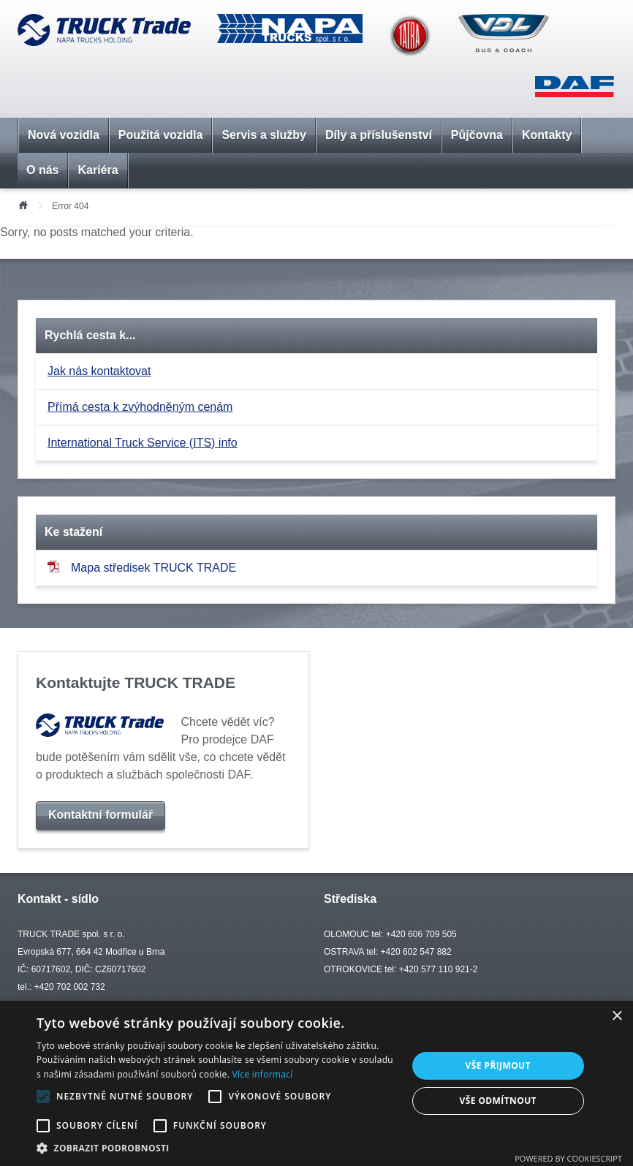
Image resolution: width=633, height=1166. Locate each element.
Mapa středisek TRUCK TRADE (142, 567)
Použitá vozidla (160, 135)
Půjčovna (477, 135)
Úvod (23, 204)
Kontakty (547, 135)
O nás (42, 170)
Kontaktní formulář (100, 815)
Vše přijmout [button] (498, 1065)
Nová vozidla (63, 135)
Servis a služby (263, 135)
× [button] (616, 1016)
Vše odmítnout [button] (498, 1100)
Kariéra (97, 170)
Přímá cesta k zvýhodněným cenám (140, 407)
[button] (216, 1147)
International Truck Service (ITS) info (143, 442)
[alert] (316, 1083)
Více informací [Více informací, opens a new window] (262, 1074)
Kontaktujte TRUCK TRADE (135, 682)
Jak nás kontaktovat (99, 371)
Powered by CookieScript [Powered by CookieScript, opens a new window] (568, 1158)
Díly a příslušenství (378, 135)
